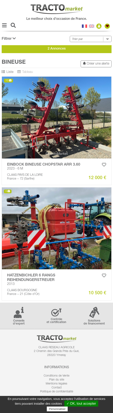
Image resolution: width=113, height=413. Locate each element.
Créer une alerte (96, 64)
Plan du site (56, 379)
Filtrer (9, 38)
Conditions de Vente (56, 375)
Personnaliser (57, 409)
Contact (57, 387)
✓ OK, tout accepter (81, 403)
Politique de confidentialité (56, 391)
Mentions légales (56, 383)
